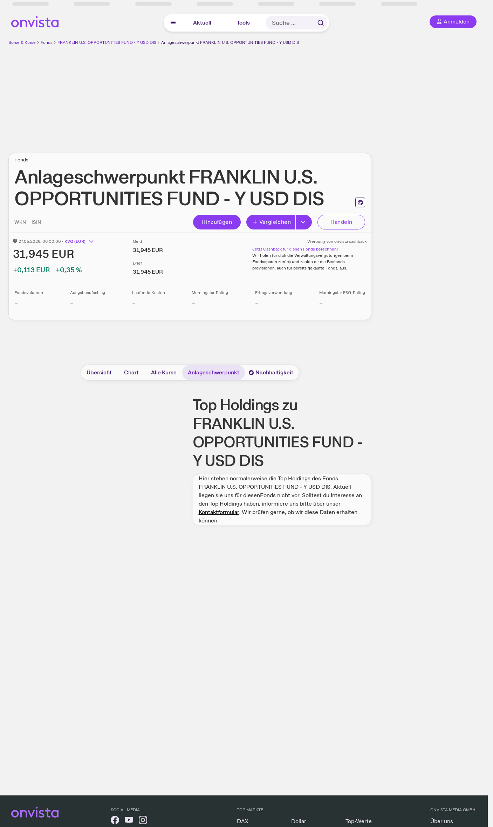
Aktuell (202, 22)
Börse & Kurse (22, 42)
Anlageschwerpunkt (213, 372)
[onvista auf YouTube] (129, 821)
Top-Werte (358, 821)
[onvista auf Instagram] (143, 821)
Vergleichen (271, 222)
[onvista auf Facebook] (115, 821)
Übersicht (99, 372)
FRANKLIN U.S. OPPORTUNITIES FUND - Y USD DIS (106, 42)
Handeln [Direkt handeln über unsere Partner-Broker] (341, 222)
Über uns (441, 821)
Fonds (47, 42)
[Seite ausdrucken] (360, 202)
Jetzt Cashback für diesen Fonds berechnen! (295, 249)
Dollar (298, 821)
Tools (243, 22)
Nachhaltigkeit (270, 372)
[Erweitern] (304, 222)
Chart (131, 372)
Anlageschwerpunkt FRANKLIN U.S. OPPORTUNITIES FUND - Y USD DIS (230, 42)
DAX (242, 821)
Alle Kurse (164, 372)
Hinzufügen (216, 222)
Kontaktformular (219, 512)
